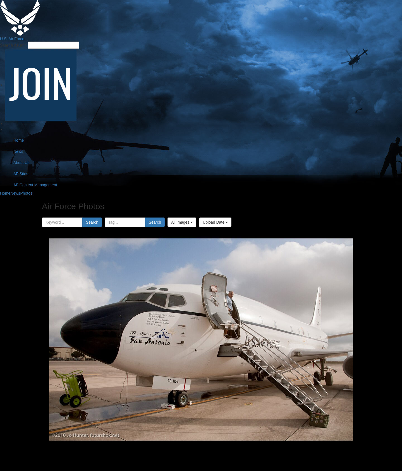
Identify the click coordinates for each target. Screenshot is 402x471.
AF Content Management (35, 185)
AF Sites (20, 174)
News (18, 151)
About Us (21, 162)
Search (92, 222)
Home (18, 140)
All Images (182, 222)
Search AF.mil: (13, 45)
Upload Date (215, 222)
